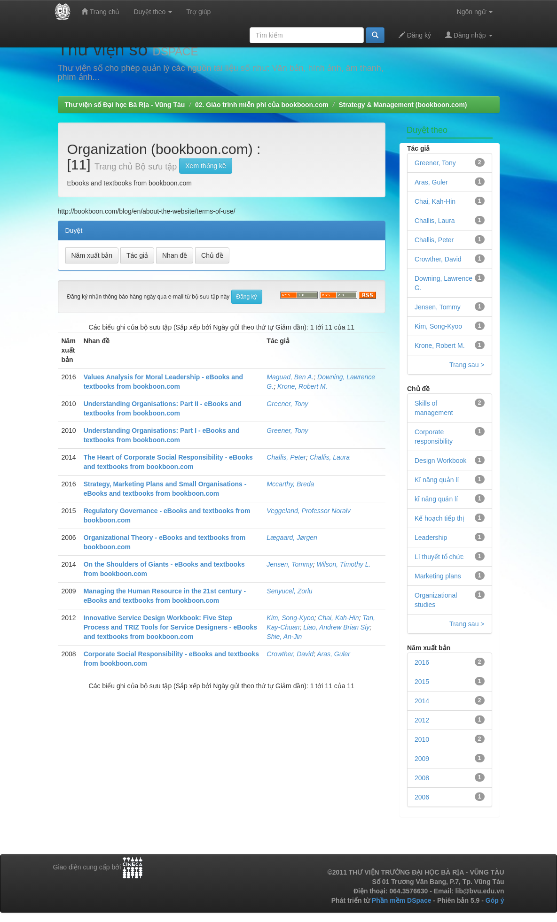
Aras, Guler (333, 654)
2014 (422, 701)
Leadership (431, 537)
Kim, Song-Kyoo (290, 618)
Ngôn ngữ (475, 11)
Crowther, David (290, 654)
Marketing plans (438, 576)
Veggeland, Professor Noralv (308, 511)
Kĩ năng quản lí (437, 480)
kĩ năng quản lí (436, 499)
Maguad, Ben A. (290, 377)
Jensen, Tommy (290, 564)
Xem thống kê (205, 165)
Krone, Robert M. (302, 386)
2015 (422, 681)
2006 (422, 797)
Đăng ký (415, 35)
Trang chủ (100, 11)
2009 (422, 758)
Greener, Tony (287, 403)
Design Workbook (440, 460)
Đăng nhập (469, 35)
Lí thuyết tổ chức (439, 557)
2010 (422, 739)
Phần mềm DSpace (401, 900)
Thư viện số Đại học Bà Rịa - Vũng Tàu (125, 104)
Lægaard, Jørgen (292, 537)
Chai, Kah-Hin (338, 618)
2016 (422, 662)
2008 (422, 778)
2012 (422, 720)
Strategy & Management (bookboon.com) (402, 104)
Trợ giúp (198, 11)
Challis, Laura (329, 457)
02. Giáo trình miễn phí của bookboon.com (262, 104)
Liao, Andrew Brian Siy (336, 627)
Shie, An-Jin (284, 636)
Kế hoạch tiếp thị (439, 518)
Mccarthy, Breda (290, 484)
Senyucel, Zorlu (289, 591)
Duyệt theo (152, 11)
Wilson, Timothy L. (343, 564)
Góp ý (495, 900)
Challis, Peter (286, 457)
